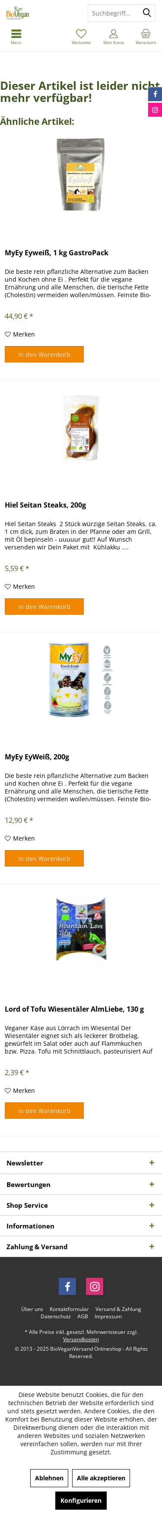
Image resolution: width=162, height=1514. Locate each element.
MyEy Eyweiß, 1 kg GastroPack (56, 252)
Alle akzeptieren (101, 1478)
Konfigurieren (81, 1500)
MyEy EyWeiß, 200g (37, 757)
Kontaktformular (69, 1309)
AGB (82, 1316)
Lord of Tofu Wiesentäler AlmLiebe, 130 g (74, 1009)
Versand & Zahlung (118, 1309)
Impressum (108, 1316)
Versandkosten (81, 1339)
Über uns (32, 1309)
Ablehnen (49, 1478)
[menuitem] (146, 37)
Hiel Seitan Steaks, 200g (45, 505)
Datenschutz (56, 1316)
